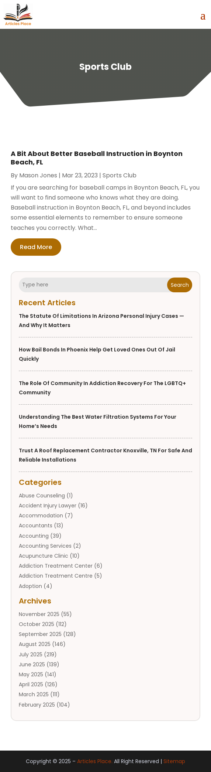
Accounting (34, 536)
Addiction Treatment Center (56, 565)
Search (180, 285)
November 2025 (39, 614)
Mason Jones (38, 175)
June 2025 (32, 664)
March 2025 (34, 694)
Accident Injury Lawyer (47, 505)
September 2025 (40, 634)
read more (36, 247)
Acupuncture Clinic (43, 556)
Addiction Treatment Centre (56, 575)
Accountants (35, 525)
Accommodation (41, 515)
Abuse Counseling (42, 495)
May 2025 (31, 674)
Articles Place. (95, 761)
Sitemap (174, 761)
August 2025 (35, 644)
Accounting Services (45, 546)
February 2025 (37, 704)
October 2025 (36, 624)
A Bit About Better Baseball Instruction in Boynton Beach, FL (97, 158)
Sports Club (119, 175)
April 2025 (31, 684)
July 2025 (30, 654)
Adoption (30, 586)
